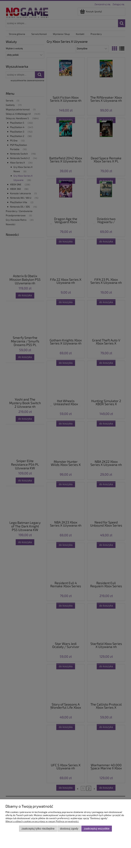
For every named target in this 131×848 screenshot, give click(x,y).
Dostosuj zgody (69, 828)
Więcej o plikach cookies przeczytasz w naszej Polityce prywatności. (42, 821)
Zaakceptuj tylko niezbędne (37, 828)
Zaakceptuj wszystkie (97, 828)
